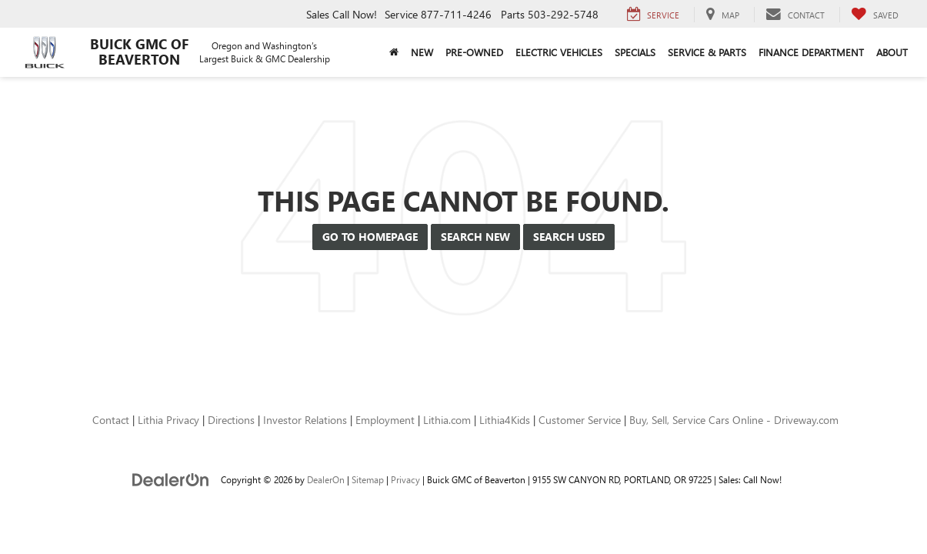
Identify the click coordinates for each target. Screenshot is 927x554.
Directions (231, 419)
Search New (475, 236)
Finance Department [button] (811, 51)
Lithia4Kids (504, 419)
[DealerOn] (171, 479)
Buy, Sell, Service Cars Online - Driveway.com (734, 419)
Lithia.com (447, 419)
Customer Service (580, 419)
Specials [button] (635, 51)
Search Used (569, 236)
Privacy (405, 479)
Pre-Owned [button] (474, 51)
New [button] (422, 51)
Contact (110, 419)
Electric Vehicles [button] (558, 51)
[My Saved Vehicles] (874, 14)
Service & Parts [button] (707, 51)
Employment (385, 419)
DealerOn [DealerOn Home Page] (326, 479)
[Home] (394, 52)
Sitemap (368, 479)
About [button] (892, 51)
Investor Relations (305, 419)
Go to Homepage (370, 236)
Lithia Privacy (168, 419)
